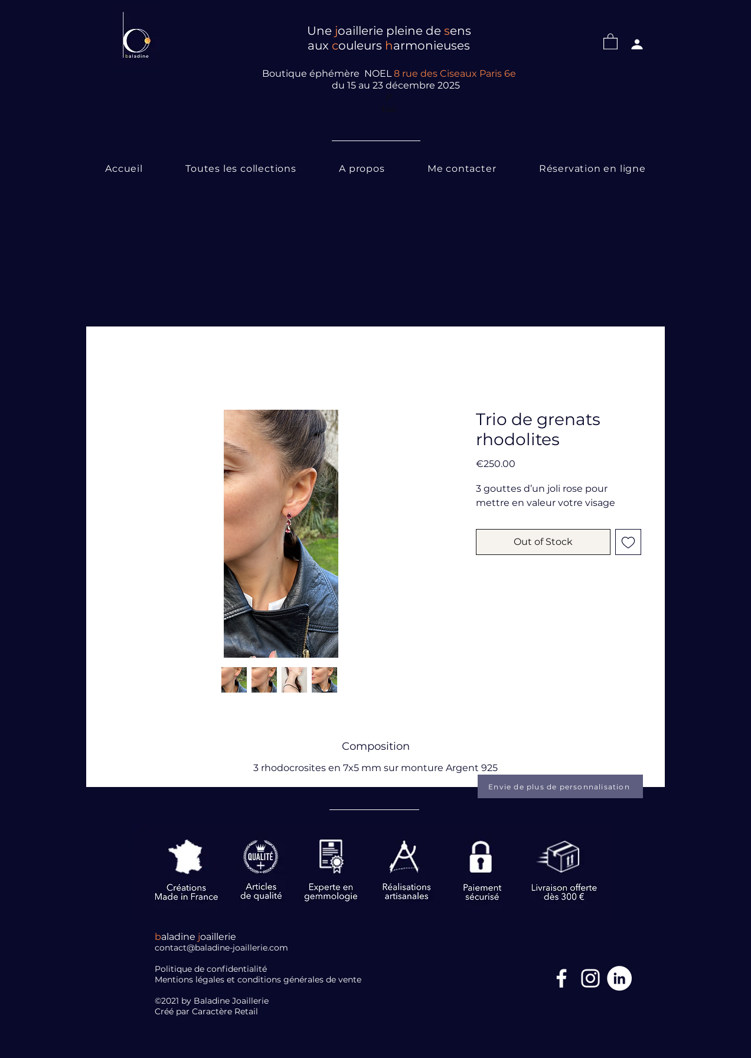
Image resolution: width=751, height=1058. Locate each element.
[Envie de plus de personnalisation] (560, 786)
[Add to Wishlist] (628, 542)
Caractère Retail (226, 1011)
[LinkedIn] (619, 978)
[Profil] (637, 44)
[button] (610, 41)
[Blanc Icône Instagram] (590, 978)
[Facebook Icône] (561, 978)
